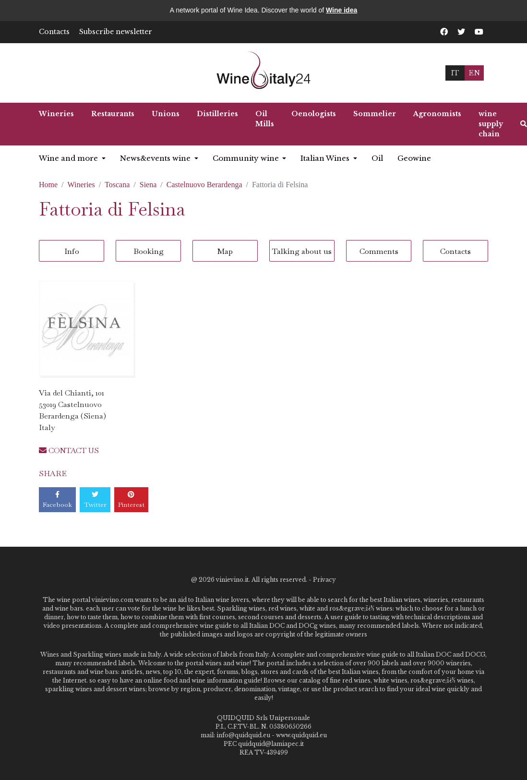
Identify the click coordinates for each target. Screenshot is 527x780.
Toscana (117, 184)
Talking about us (302, 251)
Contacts (54, 31)
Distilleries (217, 113)
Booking (148, 251)
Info (71, 251)
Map (225, 251)
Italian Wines (325, 158)
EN (474, 73)
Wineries (56, 113)
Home (48, 184)
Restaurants (112, 113)
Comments (378, 251)
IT (455, 73)
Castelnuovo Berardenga (204, 184)
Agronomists (437, 113)
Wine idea (341, 10)
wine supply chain (491, 123)
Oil (377, 158)
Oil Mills (264, 118)
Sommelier (374, 113)
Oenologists (313, 113)
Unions (166, 113)
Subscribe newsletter (115, 31)
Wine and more (69, 158)
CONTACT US (69, 450)
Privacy (324, 579)
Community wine (247, 158)
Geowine (414, 158)
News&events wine (156, 158)
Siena (148, 184)
